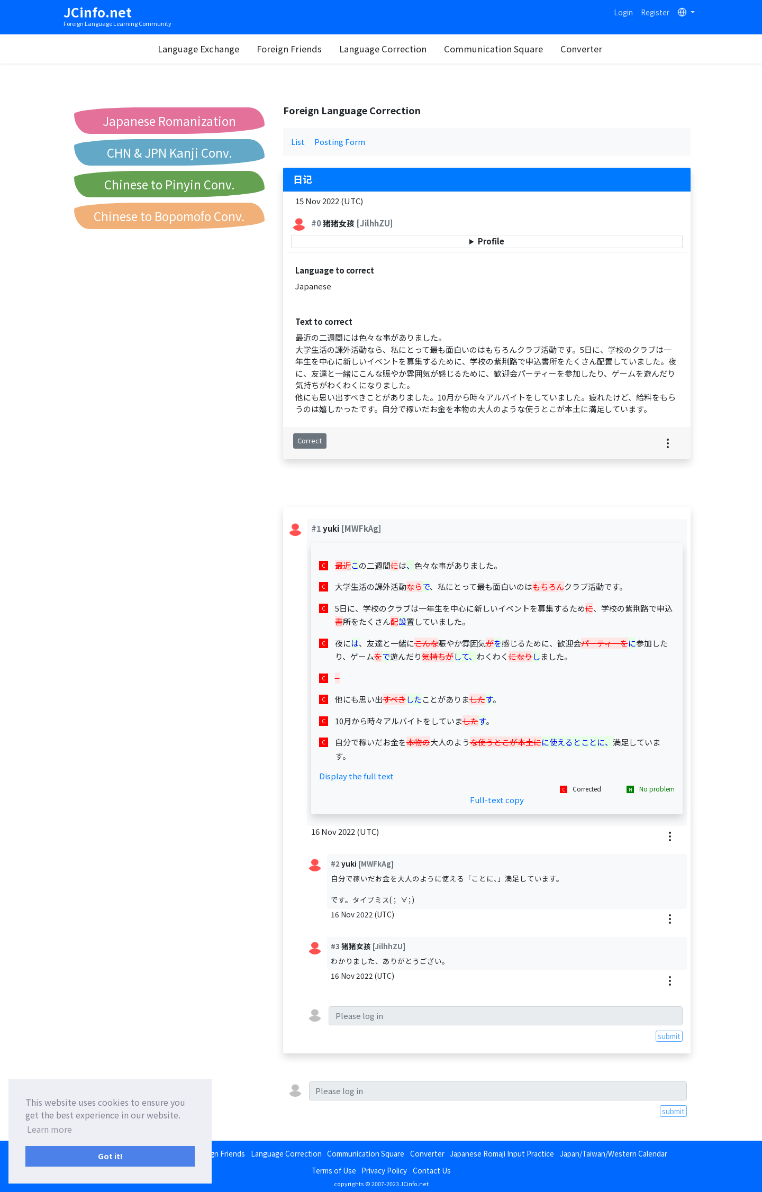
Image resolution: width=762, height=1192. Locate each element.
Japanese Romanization (169, 120)
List (298, 141)
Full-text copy (497, 799)
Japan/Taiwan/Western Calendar (613, 1153)
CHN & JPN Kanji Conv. (169, 152)
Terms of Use (334, 1170)
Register (655, 12)
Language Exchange (199, 48)
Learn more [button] (49, 1129)
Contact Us (432, 1170)
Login (623, 12)
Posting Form (339, 141)
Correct (309, 440)
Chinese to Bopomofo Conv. (169, 215)
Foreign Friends (289, 48)
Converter (582, 48)
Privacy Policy (384, 1170)
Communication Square (493, 48)
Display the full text (356, 775)
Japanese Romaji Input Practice (502, 1153)
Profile (491, 241)
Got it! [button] (110, 1155)
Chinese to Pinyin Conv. (169, 184)
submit (669, 1036)
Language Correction (383, 48)
